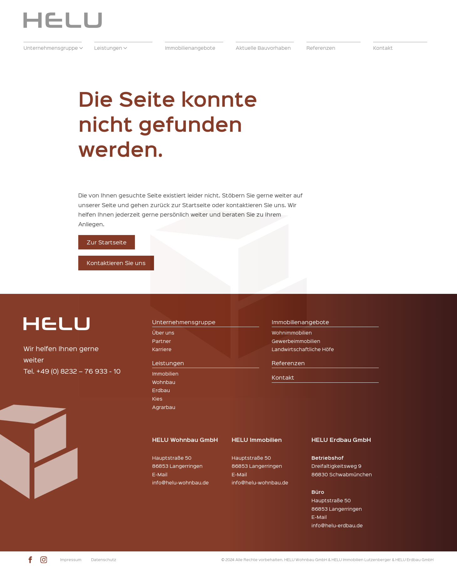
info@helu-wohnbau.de (180, 482)
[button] (52, 48)
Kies (157, 398)
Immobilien (165, 373)
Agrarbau (163, 407)
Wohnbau (163, 382)
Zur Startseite (106, 242)
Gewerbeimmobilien (296, 341)
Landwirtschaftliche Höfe (303, 349)
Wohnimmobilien (292, 332)
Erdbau (161, 390)
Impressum (70, 559)
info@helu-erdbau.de (337, 525)
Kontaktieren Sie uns (116, 263)
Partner (161, 341)
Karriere (162, 349)
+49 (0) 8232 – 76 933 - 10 (78, 370)
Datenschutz (103, 559)
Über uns (163, 332)
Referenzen (288, 363)
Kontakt (283, 377)
